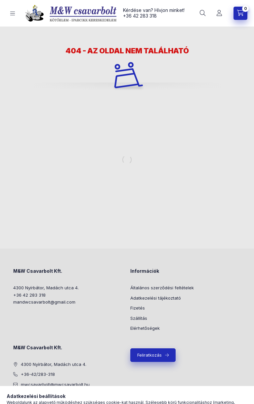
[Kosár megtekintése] (240, 13)
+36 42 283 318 (140, 16)
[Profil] (219, 13)
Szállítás (138, 318)
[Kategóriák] (13, 13)
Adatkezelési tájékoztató (155, 298)
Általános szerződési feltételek (162, 287)
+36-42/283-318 (38, 374)
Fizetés (137, 308)
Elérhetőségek (145, 328)
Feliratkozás (149, 355)
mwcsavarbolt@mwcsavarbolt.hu (55, 384)
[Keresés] (202, 13)
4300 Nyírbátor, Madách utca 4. (46, 287)
